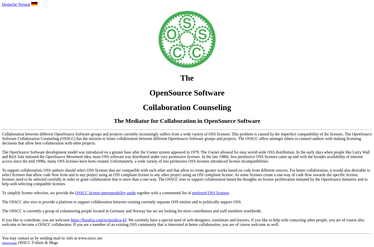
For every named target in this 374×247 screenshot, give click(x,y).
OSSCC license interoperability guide (105, 193)
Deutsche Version (16, 4)
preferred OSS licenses (210, 193)
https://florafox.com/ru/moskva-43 (98, 220)
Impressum (9, 243)
